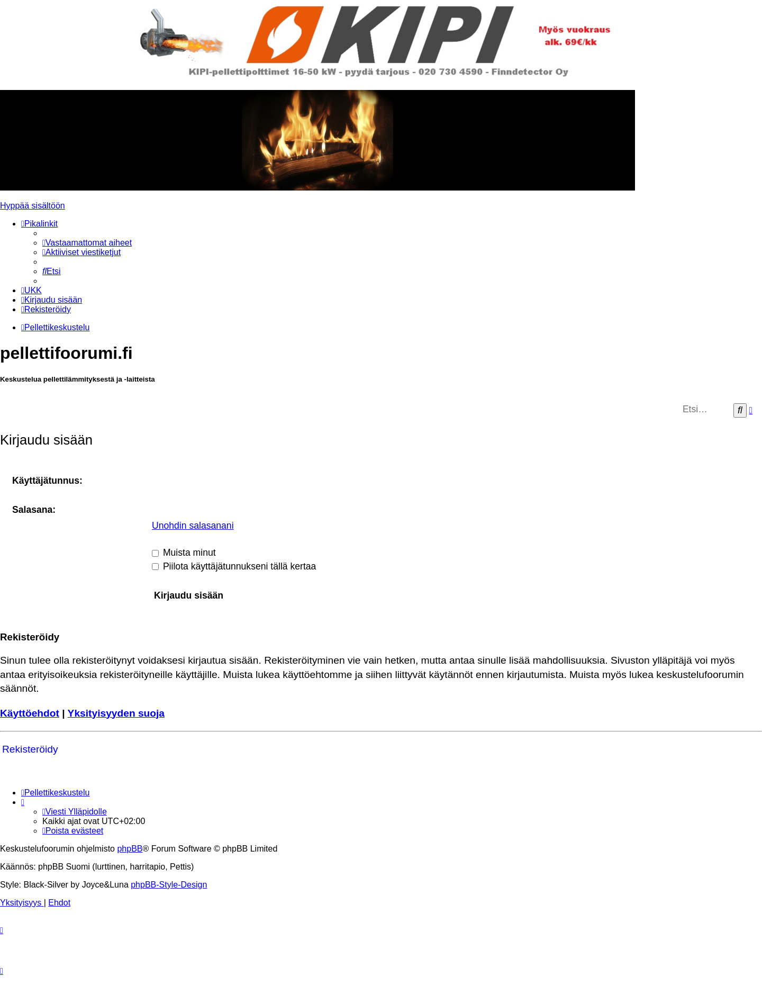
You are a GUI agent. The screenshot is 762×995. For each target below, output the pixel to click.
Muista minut (184, 552)
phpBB (129, 848)
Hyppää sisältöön (32, 205)
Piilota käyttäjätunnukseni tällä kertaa (234, 566)
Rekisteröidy (30, 749)
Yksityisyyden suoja (116, 713)
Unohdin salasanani (193, 525)
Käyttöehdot (29, 713)
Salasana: (34, 509)
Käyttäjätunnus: (47, 480)
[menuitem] (87, 242)
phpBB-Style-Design (169, 884)
